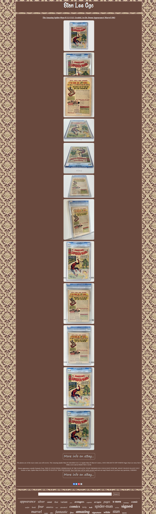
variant (64, 502)
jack (71, 502)
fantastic (61, 512)
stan (116, 511)
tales (51, 513)
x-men (117, 501)
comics (75, 506)
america (49, 507)
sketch (124, 513)
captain (89, 502)
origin (97, 502)
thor (56, 502)
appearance (27, 501)
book (34, 507)
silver (41, 501)
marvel (36, 511)
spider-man (104, 506)
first (71, 512)
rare (57, 507)
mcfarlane (126, 502)
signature (96, 512)
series (117, 507)
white (107, 512)
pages (107, 501)
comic (134, 501)
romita (46, 513)
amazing (83, 511)
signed (127, 506)
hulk (90, 507)
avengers (79, 501)
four (41, 506)
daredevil (63, 507)
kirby (84, 507)
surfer (27, 507)
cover (49, 502)
